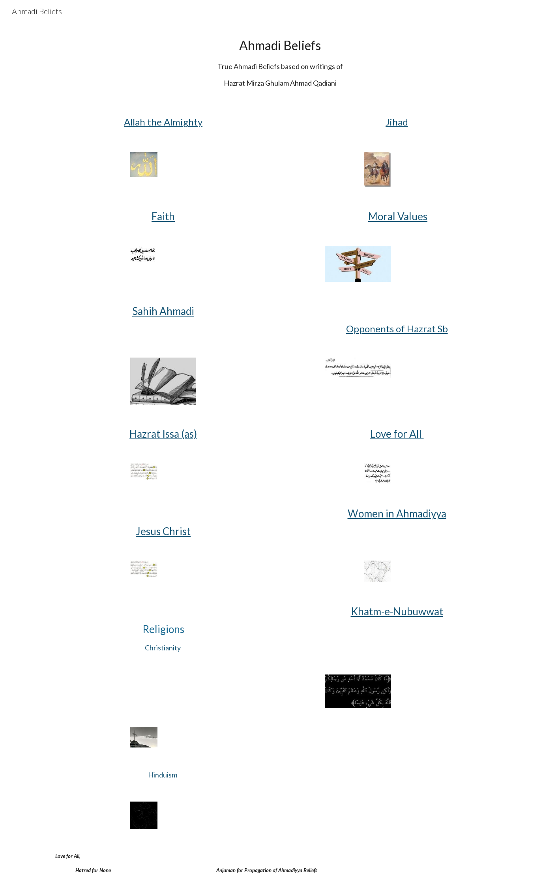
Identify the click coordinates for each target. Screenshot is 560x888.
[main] (280, 62)
